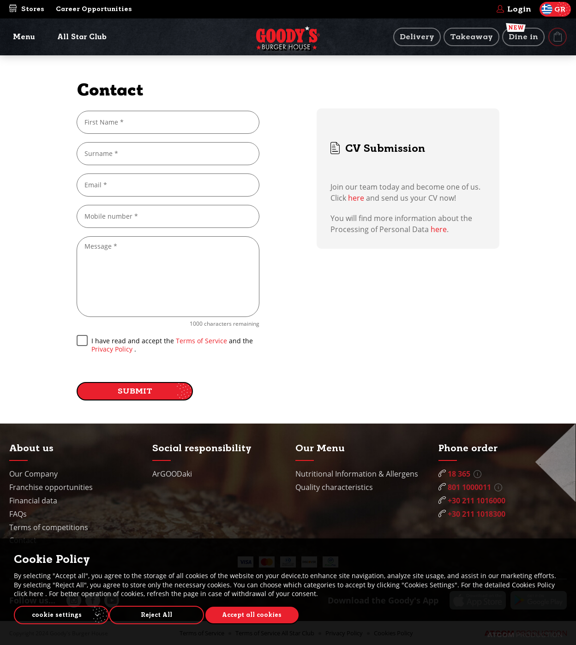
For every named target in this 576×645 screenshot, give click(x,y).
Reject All (161, 613)
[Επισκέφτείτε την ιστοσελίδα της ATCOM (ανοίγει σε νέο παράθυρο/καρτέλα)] (524, 635)
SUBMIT (135, 391)
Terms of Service (202, 340)
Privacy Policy (111, 349)
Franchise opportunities (51, 487)
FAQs (18, 514)
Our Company (33, 474)
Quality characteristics (334, 487)
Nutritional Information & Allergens (356, 474)
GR (553, 9)
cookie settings (57, 613)
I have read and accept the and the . (165, 344)
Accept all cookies (261, 613)
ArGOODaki (172, 474)
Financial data (33, 501)
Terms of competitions (48, 527)
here (356, 198)
